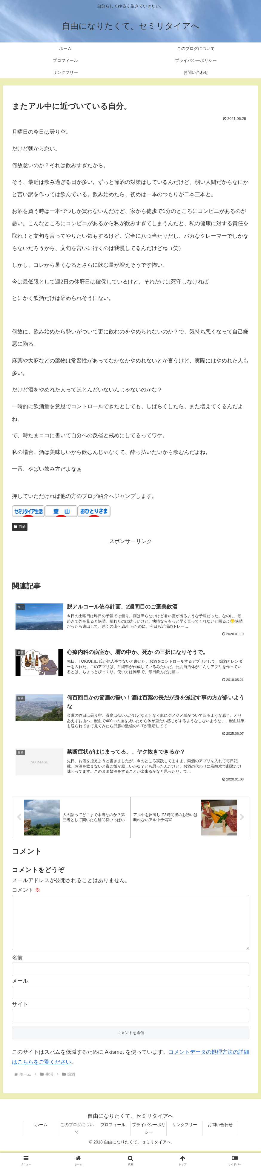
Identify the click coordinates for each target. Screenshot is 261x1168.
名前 (17, 975)
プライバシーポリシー (148, 1145)
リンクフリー (184, 1141)
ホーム (41, 1141)
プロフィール (112, 1141)
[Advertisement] (130, 559)
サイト (20, 1021)
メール (20, 998)
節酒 (20, 526)
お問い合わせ (220, 1141)
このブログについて (77, 1145)
